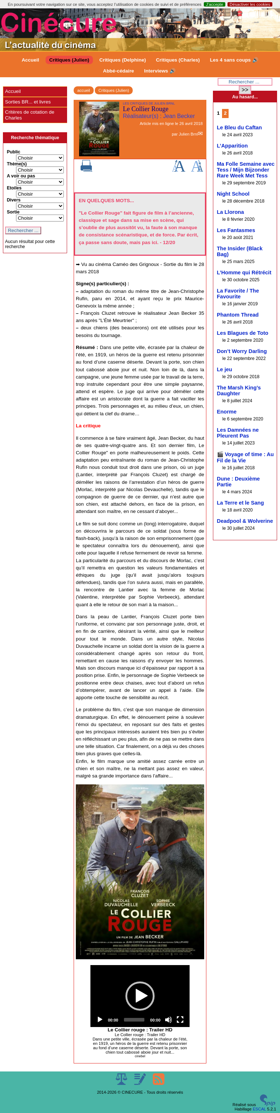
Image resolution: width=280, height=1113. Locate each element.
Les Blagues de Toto (242, 333)
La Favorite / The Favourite (238, 293)
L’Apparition (232, 146)
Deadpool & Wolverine (245, 521)
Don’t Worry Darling (242, 351)
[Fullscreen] (180, 1019)
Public (13, 151)
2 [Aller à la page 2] (225, 113)
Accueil (30, 60)
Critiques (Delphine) (122, 60)
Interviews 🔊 (159, 71)
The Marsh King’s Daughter (239, 390)
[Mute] (168, 1019)
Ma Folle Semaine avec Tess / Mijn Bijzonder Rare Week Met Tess (246, 170)
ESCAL (259, 1109)
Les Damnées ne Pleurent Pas (238, 433)
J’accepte (214, 4)
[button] (140, 996)
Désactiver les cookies (250, 4)
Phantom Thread (238, 315)
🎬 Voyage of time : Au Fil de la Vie (245, 457)
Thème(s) (17, 163)
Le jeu (224, 369)
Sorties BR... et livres (28, 102)
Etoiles (14, 188)
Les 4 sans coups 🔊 (234, 60)
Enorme (227, 412)
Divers (14, 200)
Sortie (13, 212)
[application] (140, 996)
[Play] (100, 1019)
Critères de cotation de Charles (29, 115)
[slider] (134, 1020)
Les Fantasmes (236, 230)
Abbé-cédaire (118, 71)
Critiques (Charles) (178, 60)
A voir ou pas (21, 176)
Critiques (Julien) (69, 60)
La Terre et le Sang (240, 503)
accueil (83, 90)
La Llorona (230, 212)
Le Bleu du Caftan (239, 127)
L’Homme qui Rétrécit (244, 272)
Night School (233, 194)
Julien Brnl (188, 134)
